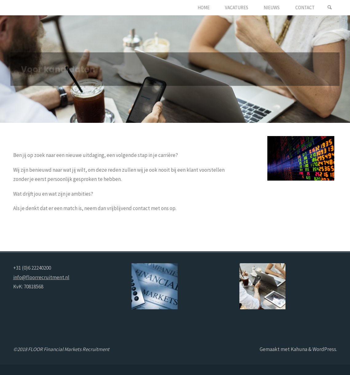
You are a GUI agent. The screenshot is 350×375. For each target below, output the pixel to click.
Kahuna (298, 349)
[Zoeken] (329, 7)
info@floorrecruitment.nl (41, 277)
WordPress (324, 349)
